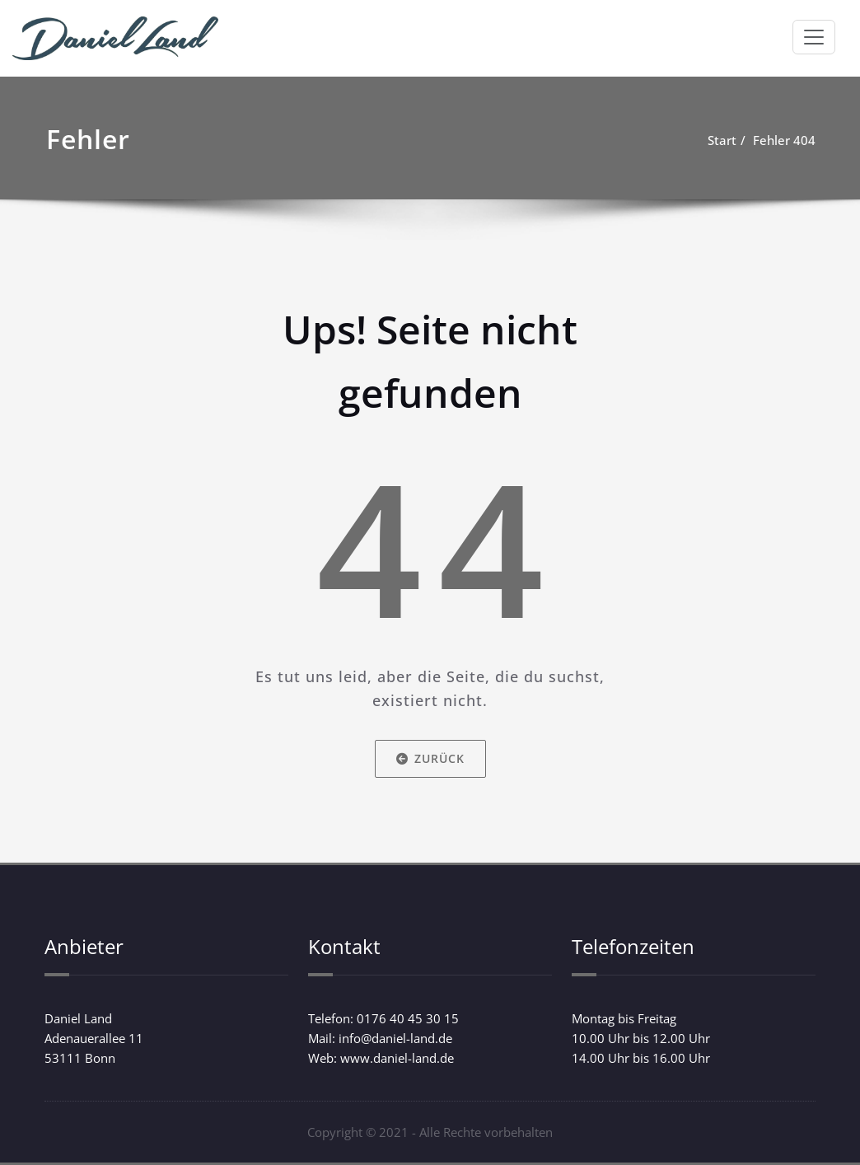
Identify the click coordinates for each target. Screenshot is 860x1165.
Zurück (430, 758)
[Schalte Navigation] (813, 37)
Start (722, 140)
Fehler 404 (784, 140)
